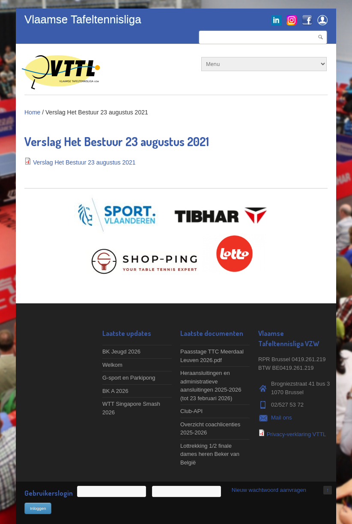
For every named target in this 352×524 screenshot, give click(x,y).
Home (32, 112)
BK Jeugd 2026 (121, 351)
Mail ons (281, 417)
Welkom (112, 365)
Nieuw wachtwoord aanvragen (269, 490)
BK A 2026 (115, 391)
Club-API (191, 411)
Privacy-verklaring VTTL (296, 434)
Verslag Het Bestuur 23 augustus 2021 (84, 162)
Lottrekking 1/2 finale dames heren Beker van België (209, 454)
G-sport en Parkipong (128, 377)
